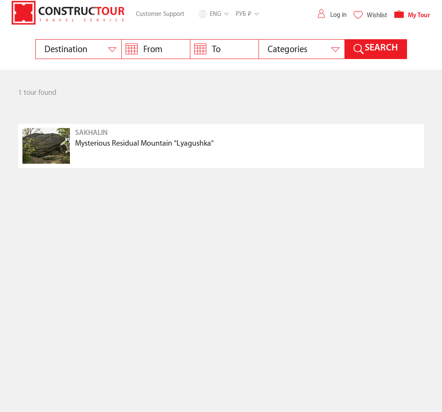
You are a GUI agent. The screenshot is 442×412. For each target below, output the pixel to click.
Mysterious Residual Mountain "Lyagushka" (144, 144)
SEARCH (381, 48)
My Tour (412, 15)
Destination (65, 49)
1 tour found (37, 93)
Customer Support (160, 14)
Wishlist (370, 15)
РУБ (247, 14)
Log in (331, 15)
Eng (218, 14)
